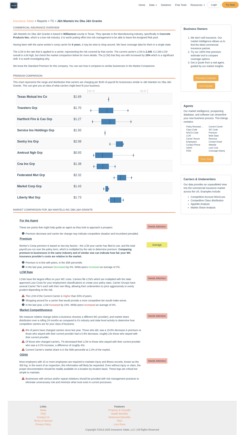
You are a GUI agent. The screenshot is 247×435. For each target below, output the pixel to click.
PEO (119, 420)
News (43, 410)
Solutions (166, 5)
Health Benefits (119, 413)
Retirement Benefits (120, 417)
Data (153, 5)
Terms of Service (43, 420)
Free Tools (181, 5)
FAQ (43, 413)
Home (142, 5)
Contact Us (43, 417)
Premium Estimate (206, 78)
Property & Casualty (119, 410)
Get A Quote (206, 85)
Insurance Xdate (23, 21)
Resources (198, 5)
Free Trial (206, 159)
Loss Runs (119, 424)
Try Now (230, 4)
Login (214, 4)
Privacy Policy (43, 424)
